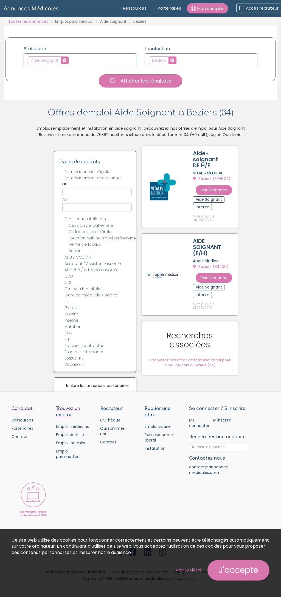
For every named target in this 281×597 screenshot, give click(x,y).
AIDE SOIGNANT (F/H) (208, 243)
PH (66, 339)
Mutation (73, 326)
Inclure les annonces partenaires (97, 385)
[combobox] (80, 60)
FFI (66, 301)
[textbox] (71, 60)
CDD (68, 276)
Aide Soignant (113, 21)
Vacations (74, 364)
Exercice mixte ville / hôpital (91, 295)
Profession (35, 49)
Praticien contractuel (84, 345)
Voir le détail (189, 570)
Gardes (72, 307)
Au (64, 199)
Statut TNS (74, 358)
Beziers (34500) (212, 263)
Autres (75, 250)
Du (65, 184)
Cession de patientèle (91, 225)
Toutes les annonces (28, 21)
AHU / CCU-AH (77, 257)
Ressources (135, 8)
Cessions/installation (85, 219)
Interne (71, 320)
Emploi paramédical (74, 21)
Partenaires (169, 8)
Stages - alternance (84, 352)
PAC (68, 333)
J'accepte (238, 570)
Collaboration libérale (90, 231)
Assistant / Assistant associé (92, 263)
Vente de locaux (85, 244)
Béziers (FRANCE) (213, 179)
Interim (71, 314)
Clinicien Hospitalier (83, 289)
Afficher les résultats (140, 80)
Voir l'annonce (220, 188)
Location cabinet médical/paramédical (103, 238)
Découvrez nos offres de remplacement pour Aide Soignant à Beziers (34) (193, 345)
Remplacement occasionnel (93, 178)
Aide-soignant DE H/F (210, 160)
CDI (67, 282)
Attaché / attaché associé (90, 270)
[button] (207, 8)
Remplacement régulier (88, 171)
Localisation (157, 49)
